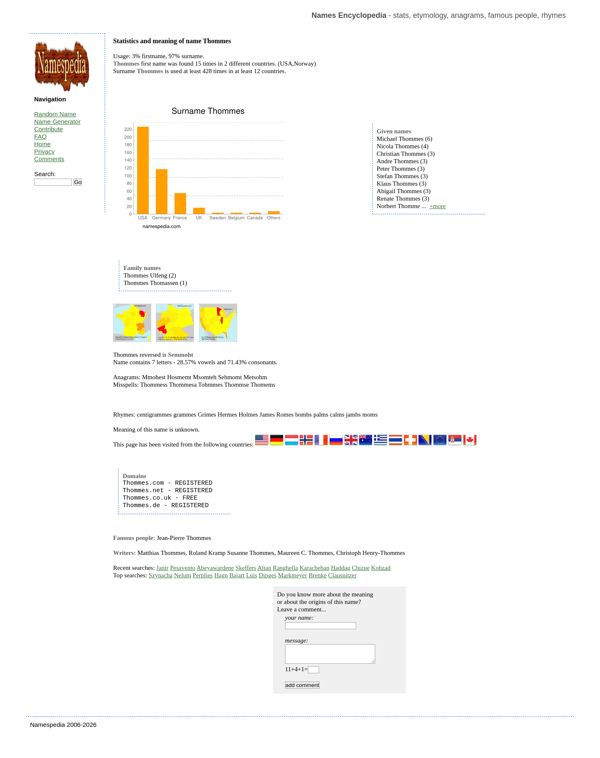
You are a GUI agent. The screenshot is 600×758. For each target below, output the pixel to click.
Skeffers (246, 567)
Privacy (44, 151)
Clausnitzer (342, 575)
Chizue (361, 567)
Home (42, 143)
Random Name (55, 114)
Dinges (268, 575)
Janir (162, 567)
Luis (251, 575)
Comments (49, 158)
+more (437, 206)
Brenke (318, 575)
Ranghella (285, 567)
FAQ (40, 136)
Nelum (182, 575)
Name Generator (57, 121)
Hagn (221, 575)
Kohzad (381, 567)
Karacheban (315, 567)
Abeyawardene (215, 567)
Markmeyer (292, 575)
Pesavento (182, 567)
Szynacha (160, 575)
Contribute (48, 128)
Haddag (340, 567)
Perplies (203, 575)
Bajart (237, 575)
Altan (264, 567)
